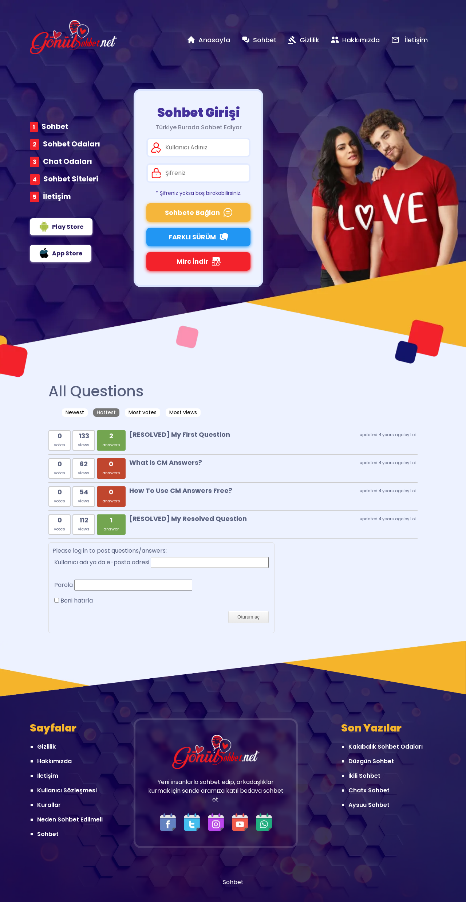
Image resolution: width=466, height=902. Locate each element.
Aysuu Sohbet (369, 805)
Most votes (143, 412)
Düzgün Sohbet (371, 761)
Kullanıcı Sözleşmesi (67, 790)
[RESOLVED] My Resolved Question (188, 518)
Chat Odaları (67, 161)
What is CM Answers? (165, 462)
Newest (75, 412)
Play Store (61, 226)
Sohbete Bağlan (198, 212)
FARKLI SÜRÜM (198, 237)
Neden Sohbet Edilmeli (70, 819)
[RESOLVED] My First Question (179, 434)
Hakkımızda (54, 761)
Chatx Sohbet (369, 790)
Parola (63, 585)
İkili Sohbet (364, 776)
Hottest (106, 412)
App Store (60, 253)
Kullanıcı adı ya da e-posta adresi (101, 562)
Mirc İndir (199, 261)
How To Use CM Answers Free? (180, 490)
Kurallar (49, 805)
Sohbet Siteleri (70, 179)
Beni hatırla (73, 600)
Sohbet (55, 126)
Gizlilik (46, 746)
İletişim (57, 196)
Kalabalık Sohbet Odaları (385, 746)
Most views (183, 412)
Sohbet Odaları (71, 144)
